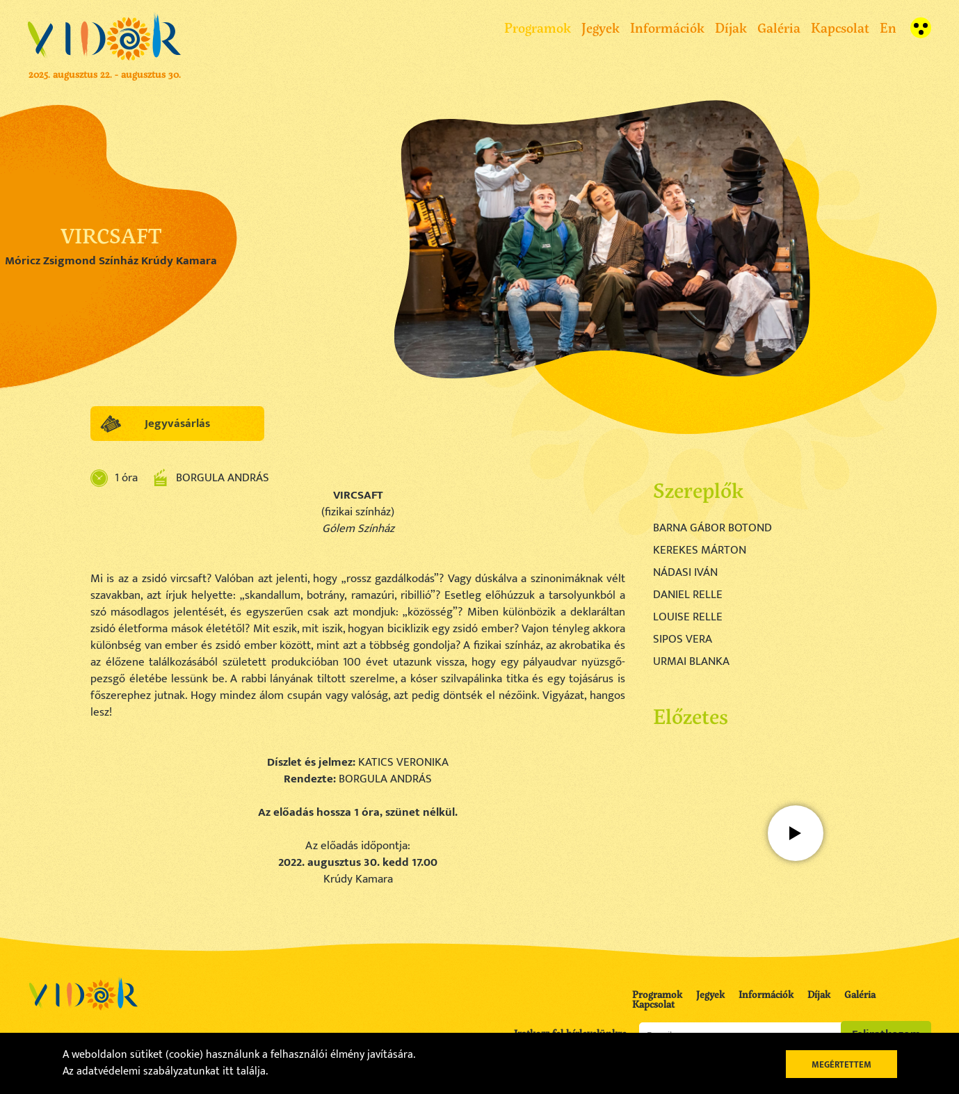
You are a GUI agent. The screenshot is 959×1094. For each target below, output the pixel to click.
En (888, 27)
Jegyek (600, 27)
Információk (667, 27)
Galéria (778, 27)
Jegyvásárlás (177, 423)
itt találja (244, 1071)
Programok (537, 27)
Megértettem (841, 1064)
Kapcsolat (840, 27)
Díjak (731, 27)
